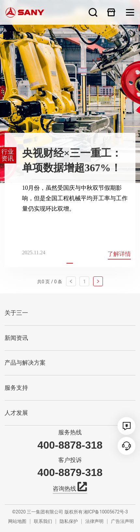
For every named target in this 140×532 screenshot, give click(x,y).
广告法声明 (122, 521)
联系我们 (43, 521)
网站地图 (17, 521)
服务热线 (70, 432)
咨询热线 (70, 488)
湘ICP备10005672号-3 (105, 511)
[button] (69, 263)
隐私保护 (69, 521)
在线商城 (111, 12)
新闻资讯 (16, 338)
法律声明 (94, 521)
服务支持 (16, 388)
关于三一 (16, 313)
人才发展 (16, 413)
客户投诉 (70, 460)
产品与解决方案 (25, 362)
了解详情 (119, 254)
